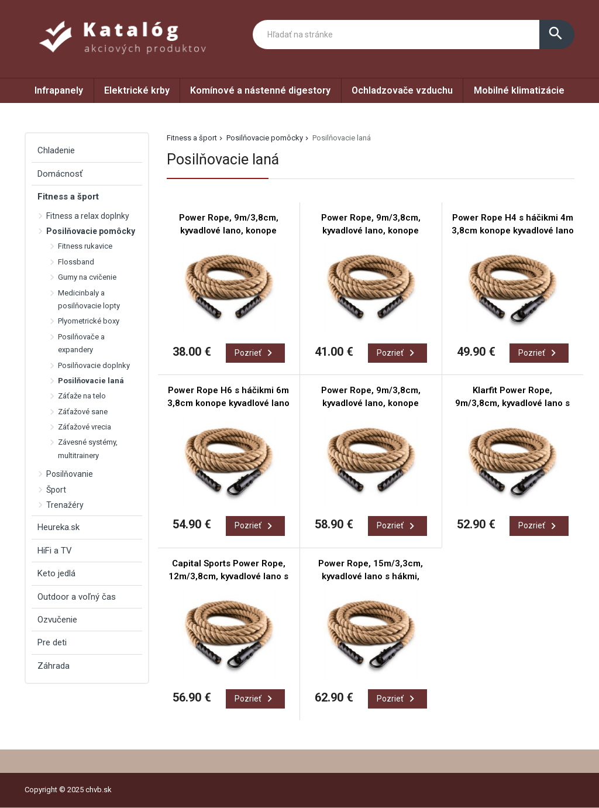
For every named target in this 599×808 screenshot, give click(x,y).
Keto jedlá (56, 573)
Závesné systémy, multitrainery (88, 448)
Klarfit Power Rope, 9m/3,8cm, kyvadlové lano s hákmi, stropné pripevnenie (512, 403)
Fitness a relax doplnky (87, 216)
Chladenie (56, 150)
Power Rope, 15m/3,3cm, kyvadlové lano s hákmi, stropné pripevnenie (370, 576)
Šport (56, 489)
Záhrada (53, 666)
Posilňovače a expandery (81, 343)
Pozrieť (255, 352)
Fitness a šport (192, 137)
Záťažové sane (83, 411)
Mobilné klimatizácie (519, 90)
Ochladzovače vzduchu (402, 90)
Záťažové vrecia (84, 426)
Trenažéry (65, 505)
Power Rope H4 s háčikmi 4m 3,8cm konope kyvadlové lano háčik (513, 230)
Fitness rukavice (85, 246)
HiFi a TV (54, 550)
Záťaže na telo (82, 395)
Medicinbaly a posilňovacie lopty (89, 299)
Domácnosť (59, 174)
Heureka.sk (58, 527)
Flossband (76, 261)
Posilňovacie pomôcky (264, 137)
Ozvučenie (57, 619)
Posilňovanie (69, 474)
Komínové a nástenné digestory (260, 90)
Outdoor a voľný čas (76, 597)
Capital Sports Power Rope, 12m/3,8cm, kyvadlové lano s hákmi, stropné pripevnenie (228, 576)
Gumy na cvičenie (87, 277)
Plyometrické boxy (88, 321)
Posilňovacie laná (91, 380)
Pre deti (52, 642)
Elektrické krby (137, 90)
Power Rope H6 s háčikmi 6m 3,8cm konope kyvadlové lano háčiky (228, 403)
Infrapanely (59, 90)
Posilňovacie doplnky (94, 365)
